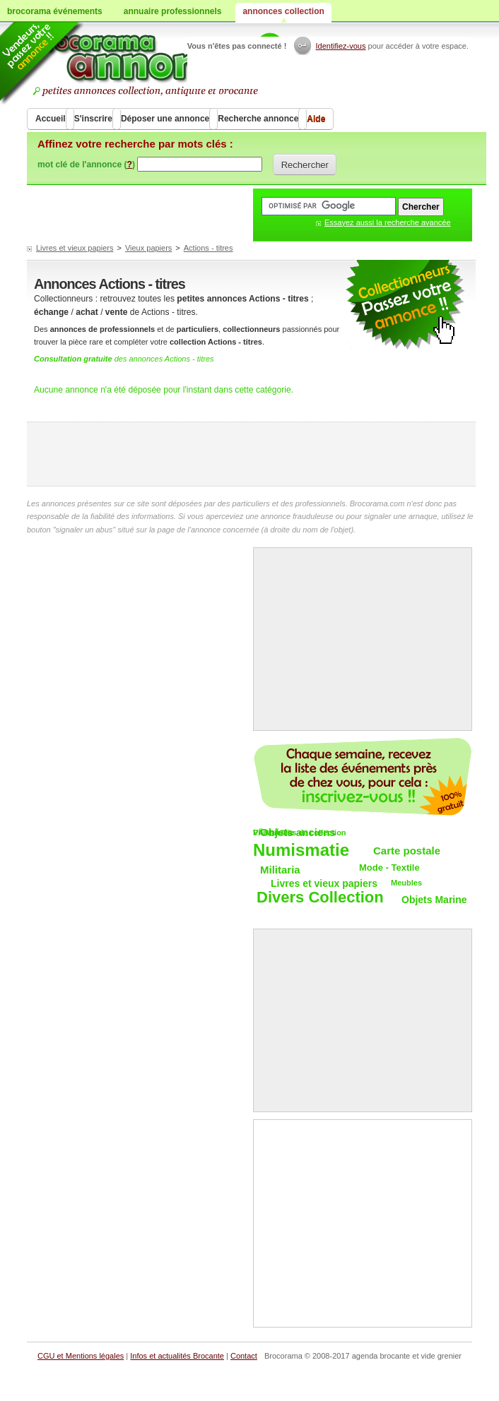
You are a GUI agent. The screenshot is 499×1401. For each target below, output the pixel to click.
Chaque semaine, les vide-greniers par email (362, 777)
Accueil (50, 119)
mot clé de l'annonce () (86, 164)
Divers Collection (320, 898)
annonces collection (283, 11)
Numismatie (301, 850)
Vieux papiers (148, 248)
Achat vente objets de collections (162, 63)
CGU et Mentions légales (80, 1356)
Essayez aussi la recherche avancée (387, 222)
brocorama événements (54, 11)
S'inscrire (93, 119)
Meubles (406, 882)
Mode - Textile (389, 867)
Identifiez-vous (341, 46)
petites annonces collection (405, 305)
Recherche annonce (258, 119)
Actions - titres (208, 248)
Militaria (280, 870)
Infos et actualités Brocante (177, 1356)
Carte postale (406, 851)
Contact (243, 1356)
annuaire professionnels (173, 11)
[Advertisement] (251, 454)
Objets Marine (434, 899)
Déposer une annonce (165, 119)
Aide (316, 119)
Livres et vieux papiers (74, 248)
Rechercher (305, 165)
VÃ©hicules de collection (299, 832)
